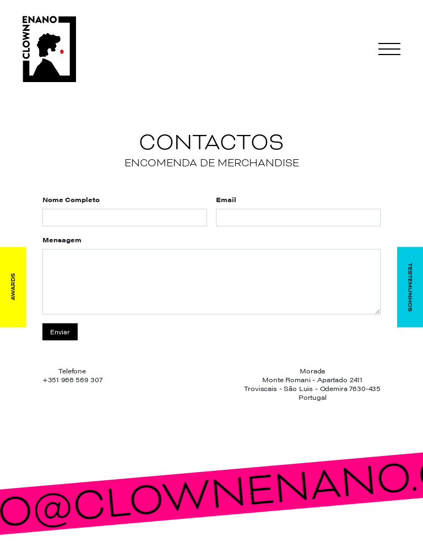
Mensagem (62, 239)
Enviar (59, 332)
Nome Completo (71, 199)
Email (226, 199)
